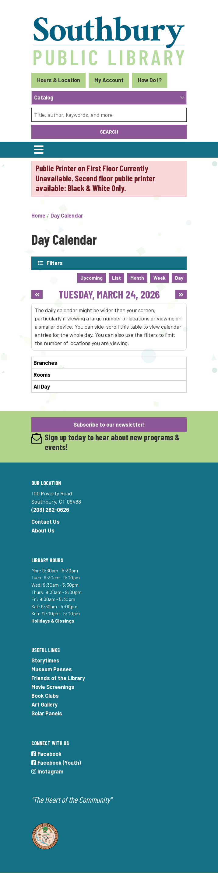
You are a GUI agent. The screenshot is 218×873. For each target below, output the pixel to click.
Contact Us (45, 521)
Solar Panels (46, 713)
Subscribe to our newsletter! (109, 424)
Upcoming (91, 278)
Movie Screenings (52, 686)
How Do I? (150, 80)
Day (179, 278)
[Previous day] (37, 294)
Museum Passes (51, 669)
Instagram (47, 771)
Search (109, 131)
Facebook (46, 753)
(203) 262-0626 (50, 509)
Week (159, 278)
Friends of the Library (58, 678)
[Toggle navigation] (38, 149)
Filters (55, 263)
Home (38, 215)
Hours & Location (58, 80)
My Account (109, 80)
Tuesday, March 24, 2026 (109, 294)
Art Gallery (44, 704)
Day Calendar (67, 215)
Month (137, 278)
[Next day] (181, 294)
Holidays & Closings (52, 620)
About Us (42, 530)
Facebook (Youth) (56, 762)
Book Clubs (45, 695)
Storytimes (45, 660)
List (116, 278)
